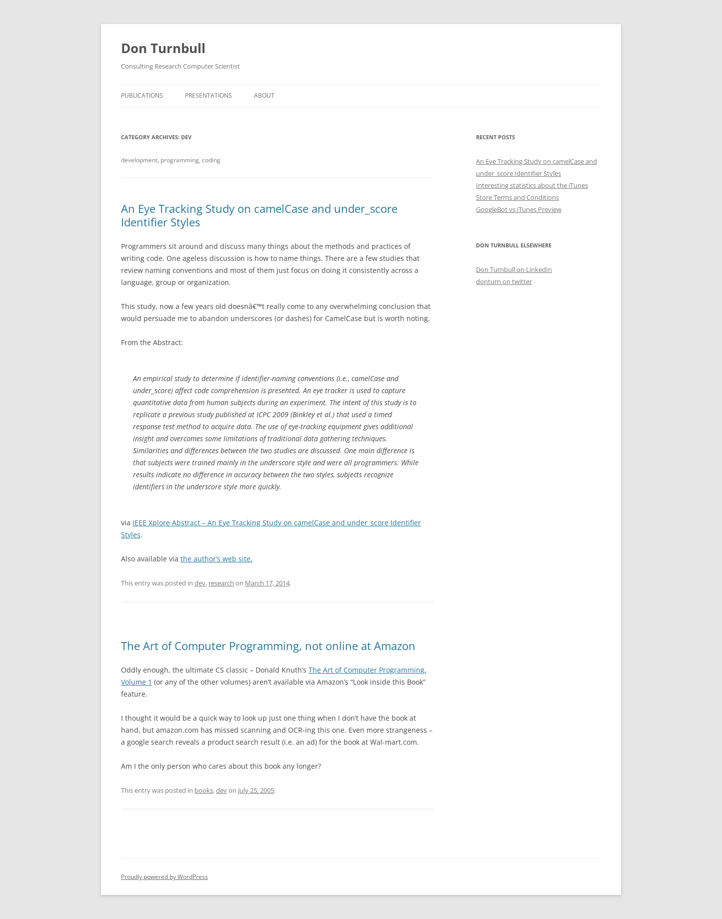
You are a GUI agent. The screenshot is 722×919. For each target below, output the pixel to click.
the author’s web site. (216, 558)
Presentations (208, 95)
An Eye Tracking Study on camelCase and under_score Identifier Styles (259, 215)
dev (200, 582)
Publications (142, 95)
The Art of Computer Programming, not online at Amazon (268, 645)
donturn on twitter (504, 281)
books (203, 790)
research (221, 582)
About (264, 95)
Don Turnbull (163, 48)
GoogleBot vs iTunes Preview (519, 209)
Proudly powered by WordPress (164, 876)
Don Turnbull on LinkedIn (514, 269)
